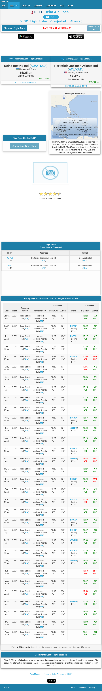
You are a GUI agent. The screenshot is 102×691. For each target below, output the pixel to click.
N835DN (73, 448)
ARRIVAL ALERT (94, 28)
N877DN (73, 336)
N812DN (73, 499)
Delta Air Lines (56, 12)
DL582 (9, 265)
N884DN (73, 540)
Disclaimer (83, 688)
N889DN (73, 601)
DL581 (69, 674)
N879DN (73, 326)
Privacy (93, 688)
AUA (85, 261)
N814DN (73, 530)
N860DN (73, 418)
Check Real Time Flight (24, 146)
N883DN (73, 561)
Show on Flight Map (14, 28)
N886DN (73, 459)
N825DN (73, 479)
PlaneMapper (35, 674)
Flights (46, 674)
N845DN (73, 357)
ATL (43, 261)
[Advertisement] (51, 47)
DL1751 (10, 258)
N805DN (73, 520)
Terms (74, 688)
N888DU (73, 428)
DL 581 (51, 17)
